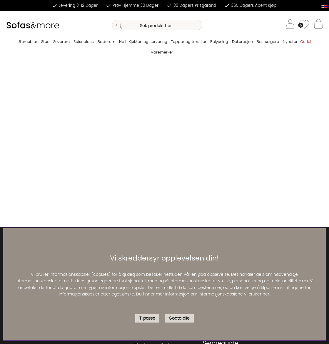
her (266, 294)
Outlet (306, 42)
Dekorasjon (242, 42)
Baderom (106, 42)
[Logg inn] (290, 25)
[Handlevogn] (318, 25)
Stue (45, 42)
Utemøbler (27, 42)
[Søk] (157, 25)
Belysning (219, 42)
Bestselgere (268, 42)
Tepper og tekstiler (188, 42)
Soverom (61, 42)
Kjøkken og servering (148, 42)
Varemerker (162, 52)
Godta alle (179, 318)
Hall (122, 42)
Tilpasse (147, 318)
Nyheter (290, 42)
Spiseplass (84, 42)
